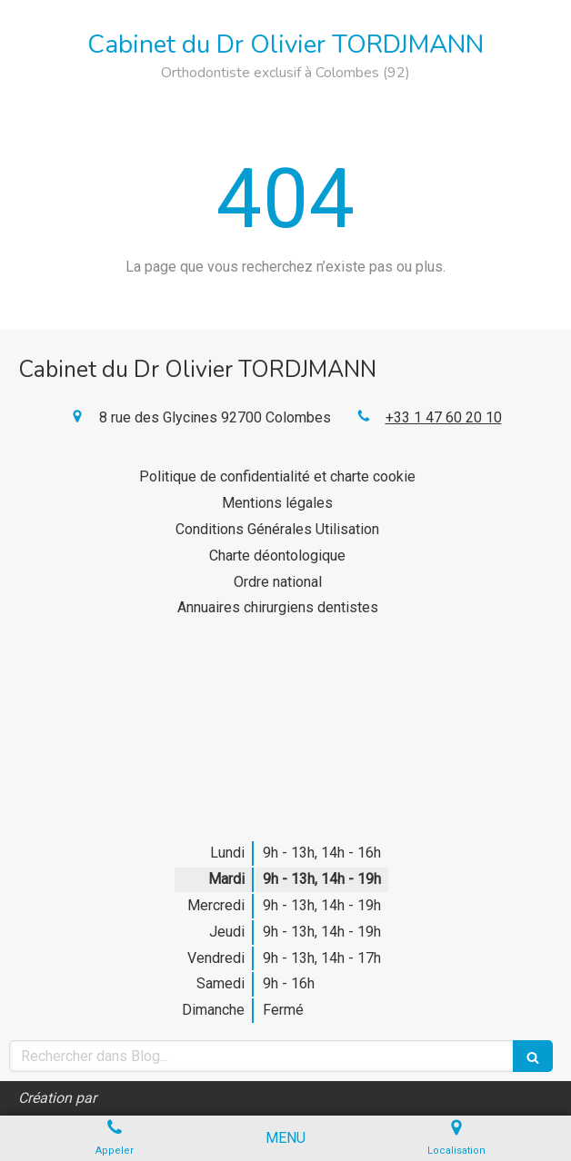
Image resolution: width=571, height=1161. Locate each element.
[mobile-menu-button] (285, 1139)
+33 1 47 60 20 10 (444, 417)
